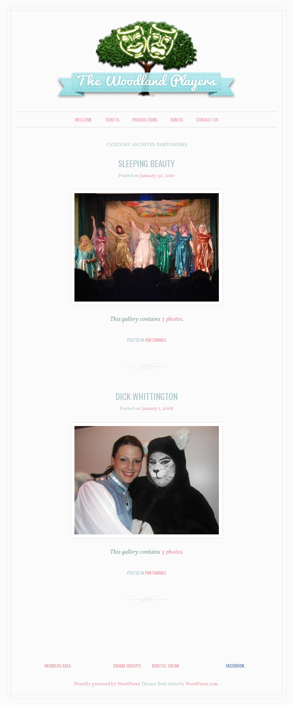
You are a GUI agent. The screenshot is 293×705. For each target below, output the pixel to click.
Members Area (57, 665)
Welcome (83, 119)
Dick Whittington (146, 396)
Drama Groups (127, 665)
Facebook (235, 665)
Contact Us (207, 119)
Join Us (176, 119)
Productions (144, 119)
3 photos (171, 319)
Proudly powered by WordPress (107, 684)
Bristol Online (166, 665)
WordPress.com (201, 684)
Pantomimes (155, 340)
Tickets (112, 119)
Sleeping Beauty (146, 163)
